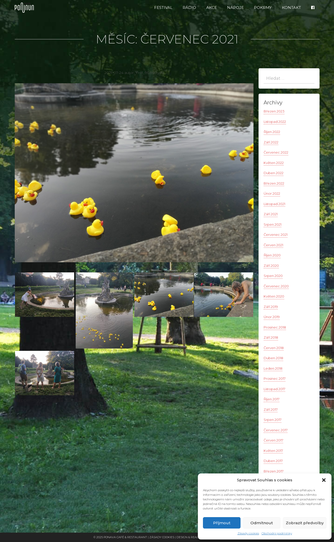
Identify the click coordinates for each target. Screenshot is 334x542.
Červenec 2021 (276, 235)
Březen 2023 (274, 111)
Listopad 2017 (274, 389)
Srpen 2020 (273, 276)
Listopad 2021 (274, 204)
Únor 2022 (272, 193)
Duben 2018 (273, 358)
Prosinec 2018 (275, 327)
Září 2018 (271, 337)
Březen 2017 (273, 471)
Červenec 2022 (276, 152)
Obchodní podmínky (277, 533)
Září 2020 (271, 266)
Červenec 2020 (276, 286)
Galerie (26, 437)
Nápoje (235, 7)
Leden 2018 (273, 368)
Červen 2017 (273, 440)
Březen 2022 (274, 183)
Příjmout (221, 522)
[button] (323, 480)
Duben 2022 (273, 173)
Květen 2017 (273, 451)
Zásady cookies (248, 533)
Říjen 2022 (272, 132)
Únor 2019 (272, 317)
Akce (211, 7)
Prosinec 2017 (274, 378)
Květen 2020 (274, 296)
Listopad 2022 (275, 122)
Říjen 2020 (272, 255)
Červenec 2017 (276, 430)
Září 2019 (271, 307)
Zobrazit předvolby (305, 522)
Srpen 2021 (272, 224)
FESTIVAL (163, 7)
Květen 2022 (274, 163)
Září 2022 (271, 142)
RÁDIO (189, 7)
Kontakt (291, 7)
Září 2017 (271, 409)
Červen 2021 (273, 245)
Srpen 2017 (272, 420)
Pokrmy (263, 7)
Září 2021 (271, 214)
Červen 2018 (274, 348)
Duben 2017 (273, 461)
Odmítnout (261, 522)
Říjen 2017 (271, 399)
